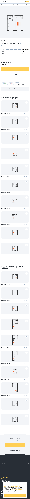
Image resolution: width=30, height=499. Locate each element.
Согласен (15, 495)
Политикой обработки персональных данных (13, 490)
